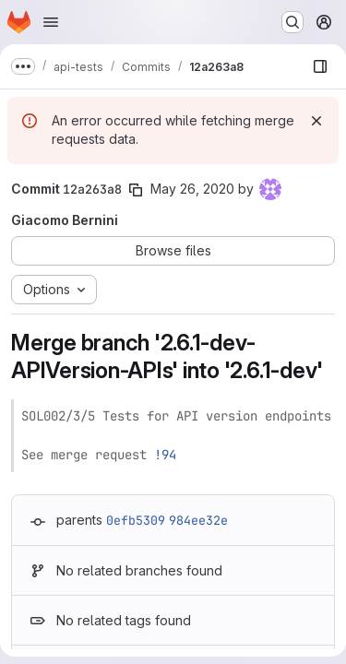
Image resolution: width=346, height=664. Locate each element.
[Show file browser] (320, 66)
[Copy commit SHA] (136, 190)
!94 (165, 454)
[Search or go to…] (292, 22)
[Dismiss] (316, 121)
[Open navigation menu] (51, 22)
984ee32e (198, 520)
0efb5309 (135, 520)
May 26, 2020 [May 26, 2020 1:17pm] (192, 188)
